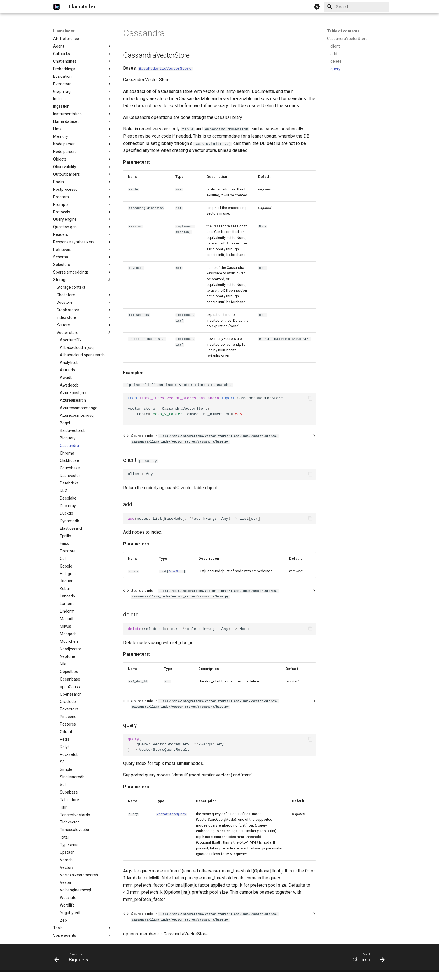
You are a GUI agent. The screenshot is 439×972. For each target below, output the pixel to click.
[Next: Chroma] (366, 958)
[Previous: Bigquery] (73, 958)
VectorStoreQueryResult (164, 749)
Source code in (205, 438)
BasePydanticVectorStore (165, 68)
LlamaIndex (64, 31)
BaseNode (173, 518)
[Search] (356, 7)
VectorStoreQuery (171, 744)
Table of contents (343, 31)
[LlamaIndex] (56, 6)
